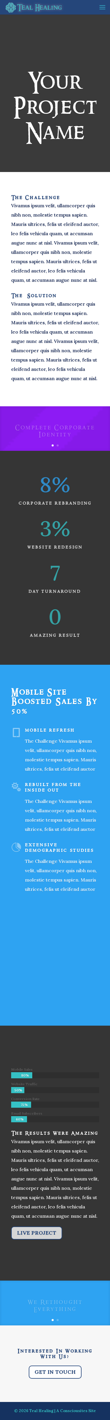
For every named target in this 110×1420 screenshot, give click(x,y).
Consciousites (73, 1410)
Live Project (36, 1232)
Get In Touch (55, 1371)
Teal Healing (41, 1410)
